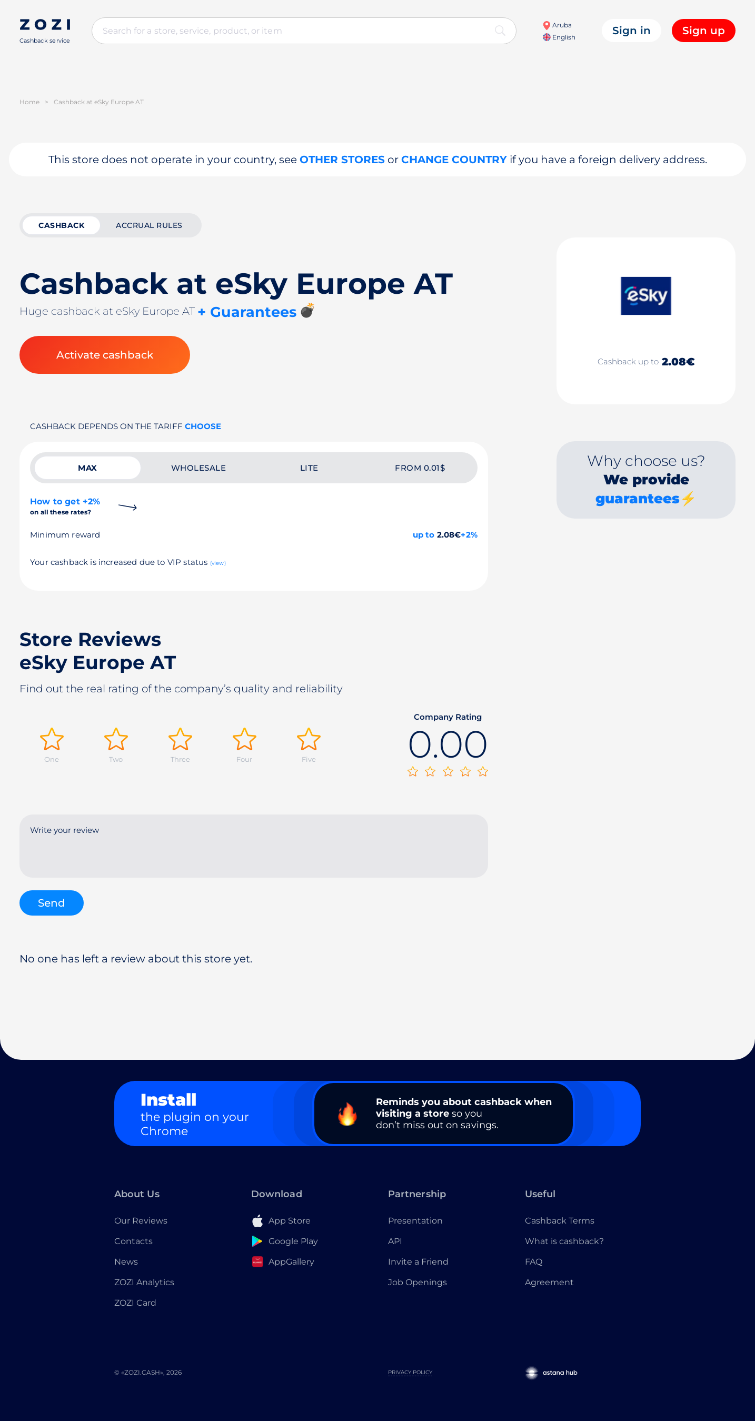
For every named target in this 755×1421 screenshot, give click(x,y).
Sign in (631, 30)
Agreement (549, 1282)
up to (424, 535)
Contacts (133, 1241)
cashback (61, 225)
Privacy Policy (410, 1372)
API (395, 1241)
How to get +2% (65, 506)
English (559, 37)
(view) (218, 563)
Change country (454, 159)
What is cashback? (564, 1241)
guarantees (637, 498)
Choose (203, 426)
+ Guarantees (246, 312)
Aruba (557, 25)
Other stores (342, 159)
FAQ (533, 1262)
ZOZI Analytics (144, 1282)
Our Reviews (140, 1221)
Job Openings (417, 1282)
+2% (469, 535)
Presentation (415, 1221)
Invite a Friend (418, 1262)
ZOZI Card (135, 1303)
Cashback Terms (559, 1221)
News (126, 1262)
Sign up (703, 30)
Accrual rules (149, 225)
